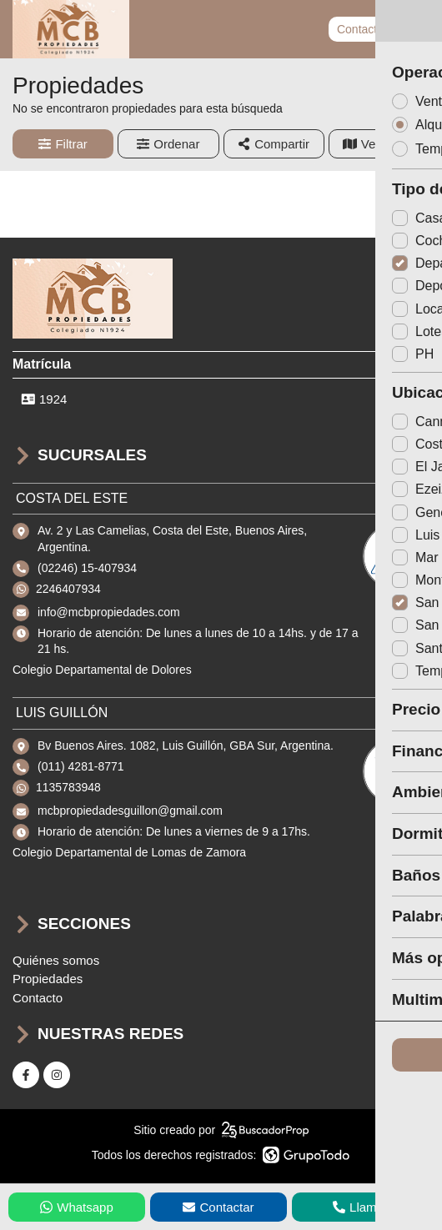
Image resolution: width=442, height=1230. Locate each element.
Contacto (360, 29)
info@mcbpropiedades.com (109, 612)
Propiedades (48, 978)
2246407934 (68, 588)
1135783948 (68, 787)
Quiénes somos (56, 960)
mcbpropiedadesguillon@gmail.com (130, 810)
